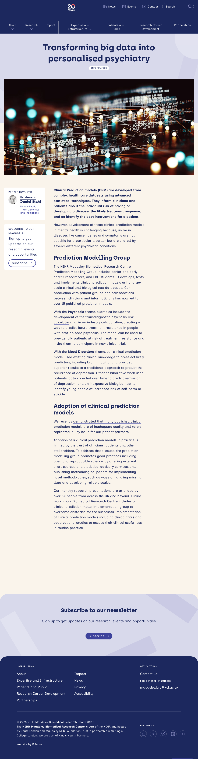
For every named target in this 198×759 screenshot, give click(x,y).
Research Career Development (151, 27)
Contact (150, 6)
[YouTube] (183, 734)
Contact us (148, 674)
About (12, 27)
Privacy (80, 687)
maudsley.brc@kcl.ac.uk (159, 687)
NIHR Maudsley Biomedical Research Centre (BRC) (34, 10)
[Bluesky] (163, 734)
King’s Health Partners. (74, 735)
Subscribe (23, 263)
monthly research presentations (86, 491)
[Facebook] (173, 734)
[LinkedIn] (143, 734)
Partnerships (182, 25)
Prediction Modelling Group (75, 272)
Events (129, 6)
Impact (50, 25)
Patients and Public (116, 27)
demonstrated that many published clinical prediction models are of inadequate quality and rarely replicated (97, 426)
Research (31, 27)
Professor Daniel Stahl (30, 199)
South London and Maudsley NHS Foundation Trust (54, 731)
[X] (153, 734)
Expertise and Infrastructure (80, 27)
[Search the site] (178, 6)
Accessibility (84, 694)
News (109, 6)
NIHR (107, 726)
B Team (37, 744)
